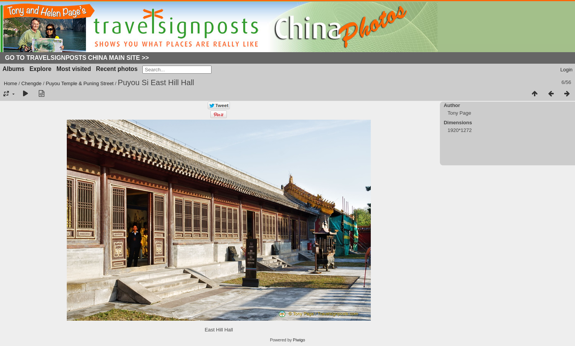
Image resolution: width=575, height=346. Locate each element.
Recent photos (116, 69)
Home (10, 83)
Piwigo (299, 340)
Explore (40, 69)
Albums (14, 69)
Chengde (31, 83)
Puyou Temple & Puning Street (80, 83)
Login (566, 69)
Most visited (73, 69)
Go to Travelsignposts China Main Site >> (77, 57)
